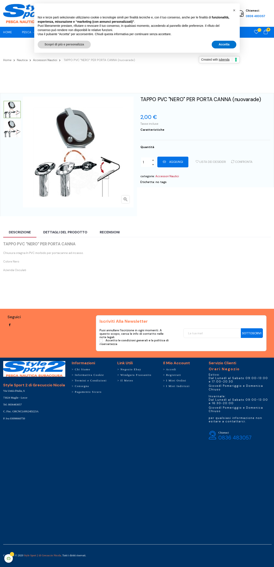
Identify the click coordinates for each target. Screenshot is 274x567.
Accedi (171, 369)
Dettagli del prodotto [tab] (65, 232)
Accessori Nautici (167, 176)
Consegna (82, 386)
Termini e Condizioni (91, 380)
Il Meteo (127, 380)
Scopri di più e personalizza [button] (64, 44)
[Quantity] (146, 162)
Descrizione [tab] (20, 232)
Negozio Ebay (131, 369)
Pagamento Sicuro (88, 391)
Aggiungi (173, 162)
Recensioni (110, 232)
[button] (234, 10)
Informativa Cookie (89, 375)
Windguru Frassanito (136, 375)
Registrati (173, 375)
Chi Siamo (82, 369)
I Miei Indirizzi (178, 386)
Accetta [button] (224, 44)
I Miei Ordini (176, 380)
